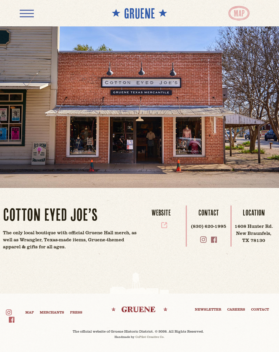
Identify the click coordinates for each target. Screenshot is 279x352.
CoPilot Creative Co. (150, 337)
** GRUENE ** (139, 13)
